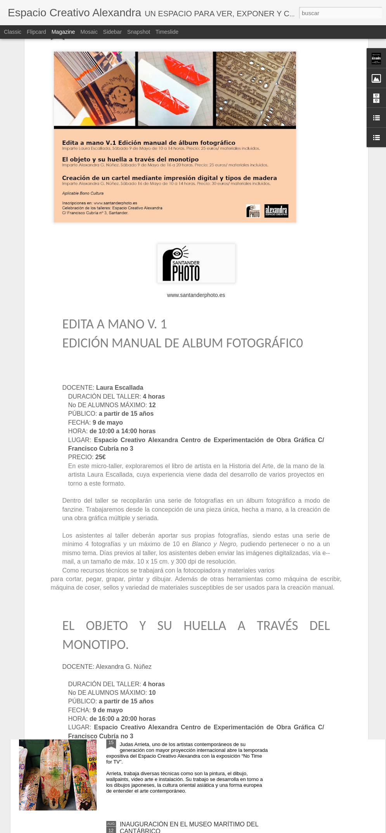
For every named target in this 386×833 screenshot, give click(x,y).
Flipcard (36, 32)
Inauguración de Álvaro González (166, 648)
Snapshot (138, 32)
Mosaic (88, 32)
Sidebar (112, 32)
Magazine (63, 32)
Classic (12, 32)
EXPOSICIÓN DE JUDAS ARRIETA (169, 736)
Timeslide (167, 32)
